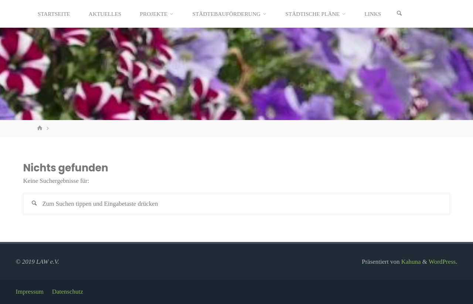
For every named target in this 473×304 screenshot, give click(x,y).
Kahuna (410, 261)
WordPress (442, 261)
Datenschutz (67, 291)
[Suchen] (399, 14)
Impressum (30, 291)
